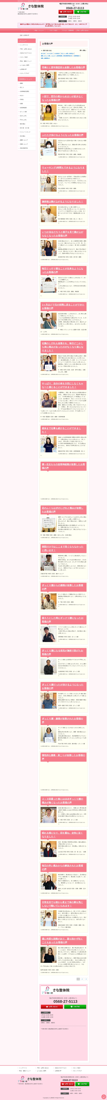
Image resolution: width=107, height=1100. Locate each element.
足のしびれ (23, 115)
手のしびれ (23, 119)
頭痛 (21, 103)
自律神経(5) (77, 55)
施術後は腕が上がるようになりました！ (62, 201)
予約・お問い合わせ (26, 49)
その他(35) (57, 53)
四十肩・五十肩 (24, 128)
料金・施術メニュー (26, 61)
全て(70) (43, 53)
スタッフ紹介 (53, 30)
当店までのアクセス (26, 53)
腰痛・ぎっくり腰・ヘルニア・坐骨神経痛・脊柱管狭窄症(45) (56, 55)
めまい (22, 95)
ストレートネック (25, 132)
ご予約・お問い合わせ (82, 30)
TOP (21, 35)
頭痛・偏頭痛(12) (45, 58)
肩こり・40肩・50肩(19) (67, 53)
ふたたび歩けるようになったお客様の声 (62, 135)
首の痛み (22, 136)
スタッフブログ (24, 73)
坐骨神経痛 (23, 107)
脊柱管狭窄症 (24, 148)
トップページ (25, 30)
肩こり (22, 87)
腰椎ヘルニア (24, 140)
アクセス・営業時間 (68, 30)
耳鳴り (22, 99)
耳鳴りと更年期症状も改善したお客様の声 (63, 67)
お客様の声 (23, 69)
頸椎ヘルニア (24, 144)
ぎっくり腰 (23, 111)
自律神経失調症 (24, 91)
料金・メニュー (39, 30)
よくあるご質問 (24, 65)
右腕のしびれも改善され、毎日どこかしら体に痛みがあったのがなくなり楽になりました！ (62, 347)
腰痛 (21, 83)
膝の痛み (22, 124)
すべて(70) (50, 53)
